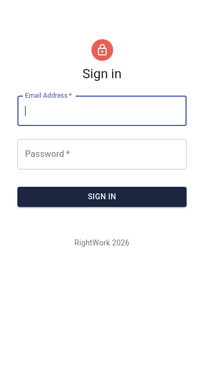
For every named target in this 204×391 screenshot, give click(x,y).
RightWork (92, 242)
